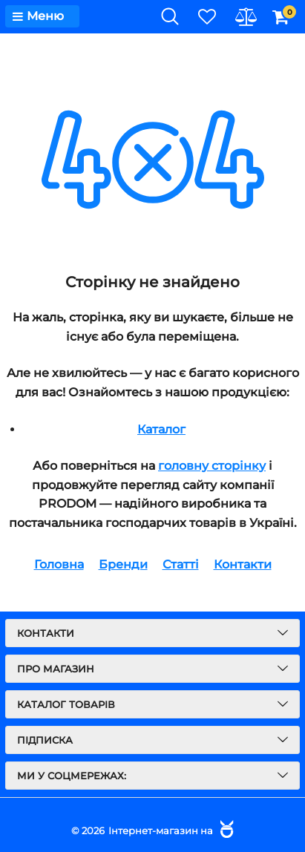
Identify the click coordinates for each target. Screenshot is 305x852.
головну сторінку (212, 466)
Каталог (161, 429)
